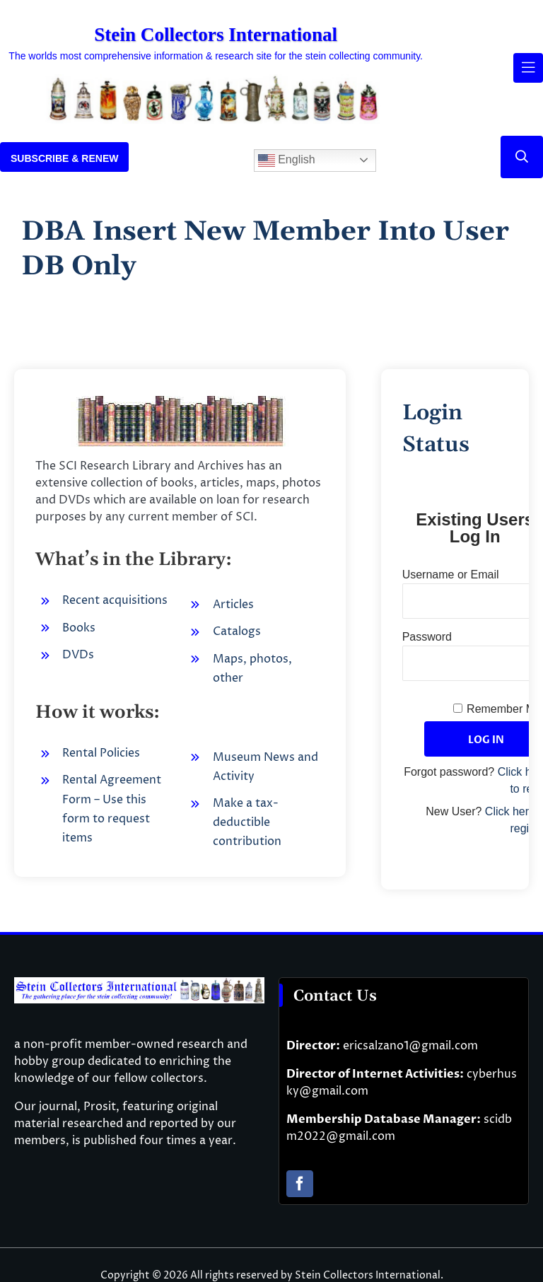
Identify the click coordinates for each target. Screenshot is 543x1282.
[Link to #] (522, 157)
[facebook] (299, 1183)
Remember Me (504, 709)
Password (427, 637)
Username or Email (450, 575)
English (286, 160)
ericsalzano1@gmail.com (410, 1046)
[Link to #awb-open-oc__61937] (528, 68)
